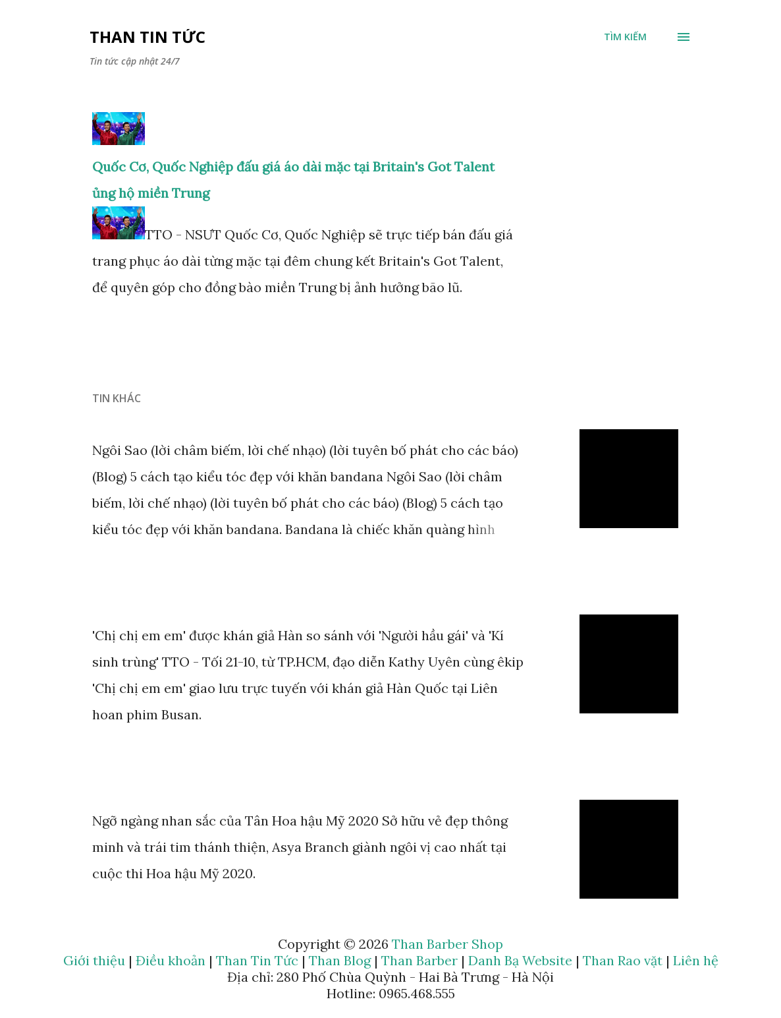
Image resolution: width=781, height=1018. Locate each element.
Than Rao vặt (622, 960)
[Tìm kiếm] (625, 37)
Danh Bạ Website (520, 960)
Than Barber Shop (447, 944)
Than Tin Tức (147, 36)
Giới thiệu (94, 960)
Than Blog (340, 960)
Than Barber (419, 960)
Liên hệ (695, 960)
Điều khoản (170, 960)
